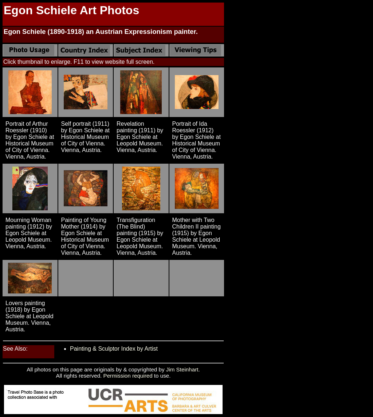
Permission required (128, 376)
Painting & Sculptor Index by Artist (114, 349)
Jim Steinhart (182, 369)
